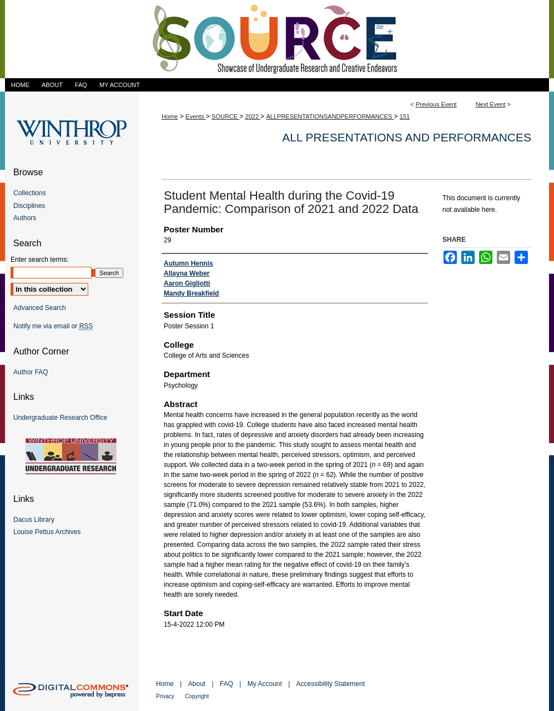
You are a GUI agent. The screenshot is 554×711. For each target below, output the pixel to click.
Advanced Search (39, 308)
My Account (265, 684)
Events (195, 116)
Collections (29, 193)
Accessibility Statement (330, 684)
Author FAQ (30, 372)
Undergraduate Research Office (60, 417)
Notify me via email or (53, 326)
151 (405, 116)
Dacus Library (33, 520)
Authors (24, 218)
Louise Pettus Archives (46, 532)
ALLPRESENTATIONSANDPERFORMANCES (330, 116)
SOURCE (225, 116)
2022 (253, 116)
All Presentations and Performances (406, 137)
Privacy (165, 696)
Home (170, 116)
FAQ (226, 684)
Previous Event (436, 104)
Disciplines (29, 206)
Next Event (491, 104)
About (196, 684)
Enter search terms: (40, 259)
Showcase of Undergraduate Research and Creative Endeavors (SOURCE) (277, 39)
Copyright (197, 696)
